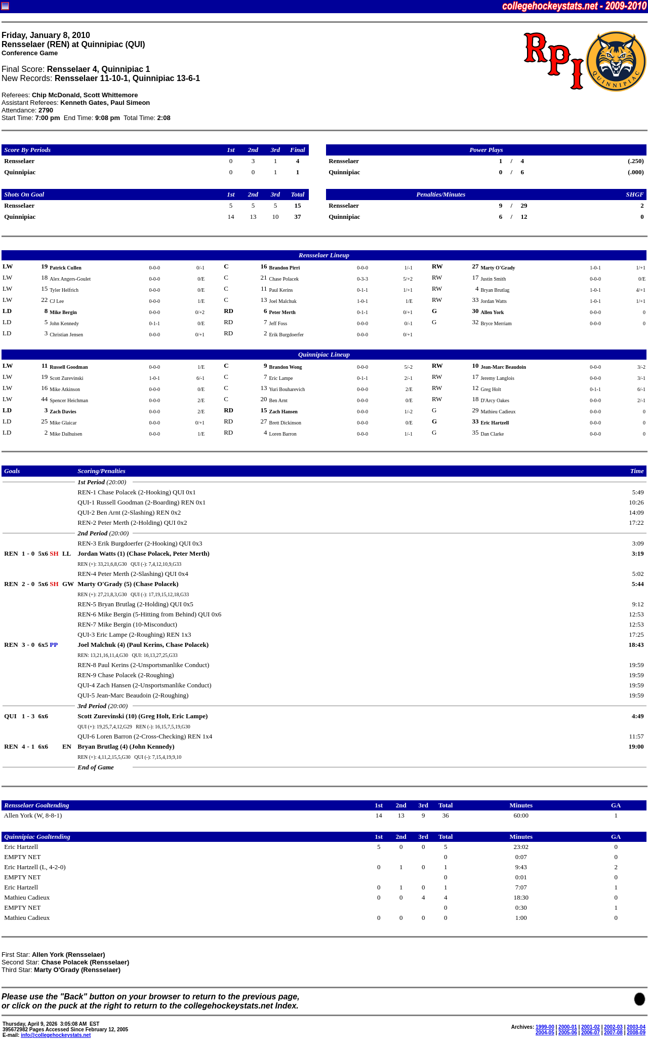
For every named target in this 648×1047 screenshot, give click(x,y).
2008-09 (636, 1032)
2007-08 (613, 1032)
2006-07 (590, 1032)
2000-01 (567, 1027)
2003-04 (636, 1027)
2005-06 (567, 1032)
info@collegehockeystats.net (56, 1035)
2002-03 (613, 1027)
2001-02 (590, 1027)
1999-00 (545, 1027)
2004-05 (545, 1032)
